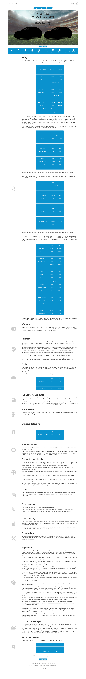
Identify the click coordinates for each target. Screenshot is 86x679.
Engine (35, 54)
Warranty (20, 54)
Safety (12, 54)
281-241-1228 (75, 4)
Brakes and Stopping (58, 54)
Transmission (50, 54)
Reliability (27, 54)
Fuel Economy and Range (43, 54)
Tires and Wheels (66, 54)
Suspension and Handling (74, 54)
